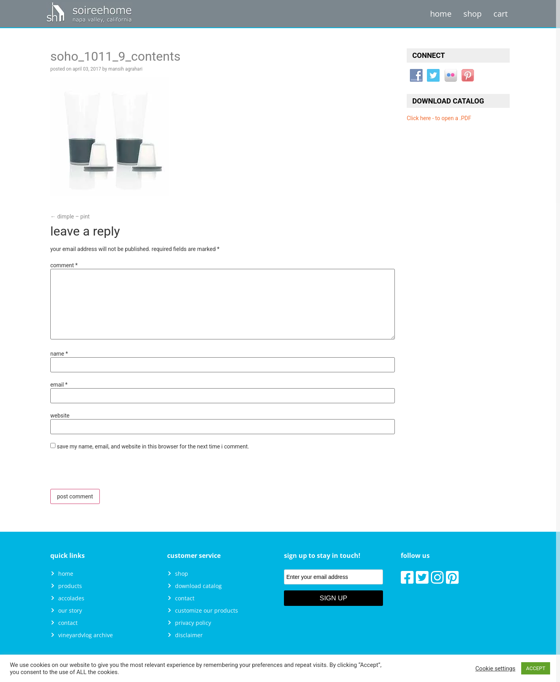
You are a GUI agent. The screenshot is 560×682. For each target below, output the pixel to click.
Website (59, 415)
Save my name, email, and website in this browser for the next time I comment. (153, 446)
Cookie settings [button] (495, 668)
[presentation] (104, 472)
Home (440, 13)
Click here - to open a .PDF (439, 118)
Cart (500, 13)
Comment (64, 265)
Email (59, 384)
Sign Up (333, 598)
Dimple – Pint (70, 216)
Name (59, 353)
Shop (472, 13)
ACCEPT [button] (535, 668)
